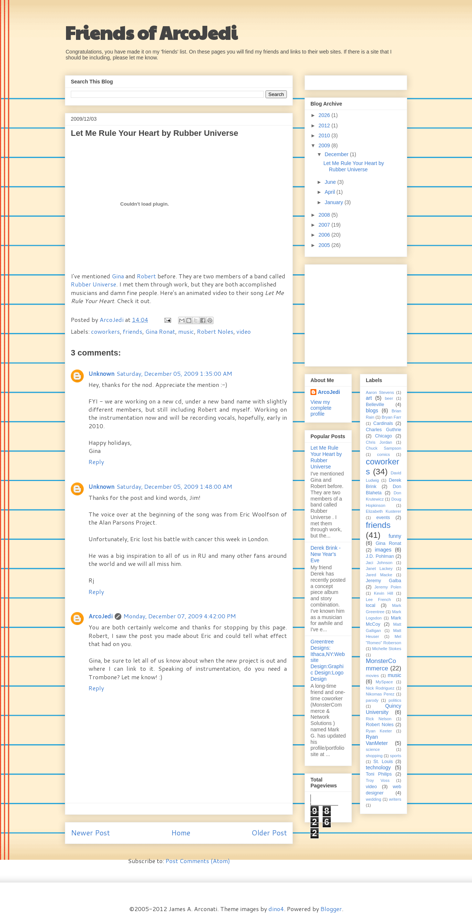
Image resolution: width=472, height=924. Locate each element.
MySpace (384, 682)
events (383, 517)
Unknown (101, 373)
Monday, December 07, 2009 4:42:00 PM (180, 616)
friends (132, 331)
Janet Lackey (379, 568)
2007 (325, 225)
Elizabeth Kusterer (383, 511)
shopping (374, 755)
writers (395, 799)
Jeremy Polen (387, 587)
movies (372, 675)
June (330, 182)
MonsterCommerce (381, 664)
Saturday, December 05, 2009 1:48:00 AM (174, 486)
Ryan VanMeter (377, 740)
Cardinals (383, 423)
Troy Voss (377, 780)
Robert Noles (215, 331)
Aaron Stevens (380, 392)
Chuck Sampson (383, 448)
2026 (325, 115)
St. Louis (383, 761)
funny (395, 536)
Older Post (269, 833)
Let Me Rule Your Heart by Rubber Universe (353, 166)
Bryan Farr (391, 417)
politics (395, 700)
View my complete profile (321, 408)
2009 (325, 145)
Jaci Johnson (379, 562)
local (370, 605)
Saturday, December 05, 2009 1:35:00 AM (174, 373)
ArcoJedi (112, 319)
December (337, 154)
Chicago (383, 436)
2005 (325, 245)
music (186, 331)
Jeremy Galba (383, 580)
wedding (373, 799)
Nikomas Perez (380, 694)
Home (180, 833)
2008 (325, 215)
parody (372, 700)
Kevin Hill (383, 593)
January (334, 202)
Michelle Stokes (386, 648)
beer (389, 398)
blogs (372, 410)
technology (378, 767)
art (369, 398)
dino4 (276, 908)
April (330, 192)
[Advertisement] (356, 313)
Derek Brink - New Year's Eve (325, 554)
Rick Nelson (378, 719)
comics (383, 454)
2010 (325, 135)
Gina (118, 276)
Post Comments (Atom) (198, 860)
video (243, 331)
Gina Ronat (160, 331)
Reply (96, 461)
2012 (325, 125)
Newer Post (90, 833)
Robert (146, 276)
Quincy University (383, 709)
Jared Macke (379, 575)
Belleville (375, 404)
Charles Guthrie (383, 429)
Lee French (378, 599)
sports (395, 755)
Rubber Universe (93, 284)
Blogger (331, 908)
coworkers (105, 331)
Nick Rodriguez (380, 688)
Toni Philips (379, 774)
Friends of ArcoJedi (151, 32)
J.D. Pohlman (380, 556)
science (373, 749)
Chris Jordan (379, 442)
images (383, 550)
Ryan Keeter (379, 731)
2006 (325, 235)
